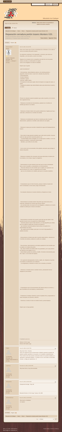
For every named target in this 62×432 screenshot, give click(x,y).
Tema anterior (44, 38)
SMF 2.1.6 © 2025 (6, 428)
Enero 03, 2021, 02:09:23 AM (25, 381)
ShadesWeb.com (14, 430)
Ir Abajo (7, 42)
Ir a (37, 419)
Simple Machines (14, 428)
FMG (7, 348)
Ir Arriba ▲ (57, 428)
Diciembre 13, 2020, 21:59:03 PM (26, 365)
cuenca (8, 365)
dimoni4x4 (9, 47)
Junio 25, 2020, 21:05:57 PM (25, 348)
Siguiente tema (53, 38)
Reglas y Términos (50, 428)
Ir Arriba (7, 412)
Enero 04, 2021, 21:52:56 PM (25, 397)
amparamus (9, 397)
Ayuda (45, 428)
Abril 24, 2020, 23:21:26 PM (25, 46)
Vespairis (9, 381)
